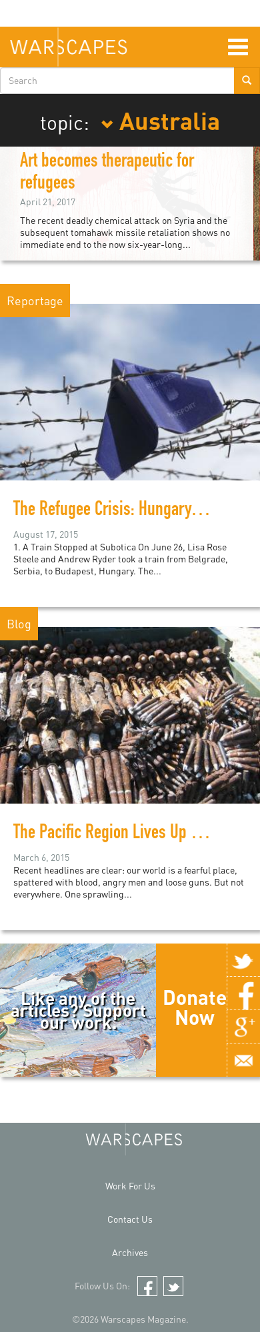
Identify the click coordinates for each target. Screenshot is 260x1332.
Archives (130, 1252)
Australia (160, 120)
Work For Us (130, 1185)
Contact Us (130, 1219)
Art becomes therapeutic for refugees (107, 174)
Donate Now (195, 1007)
